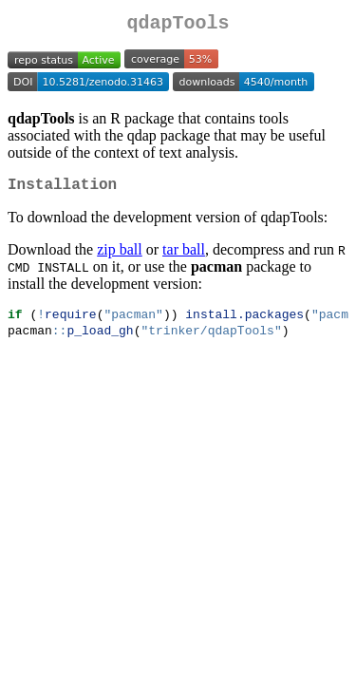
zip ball (119, 257)
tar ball (183, 257)
